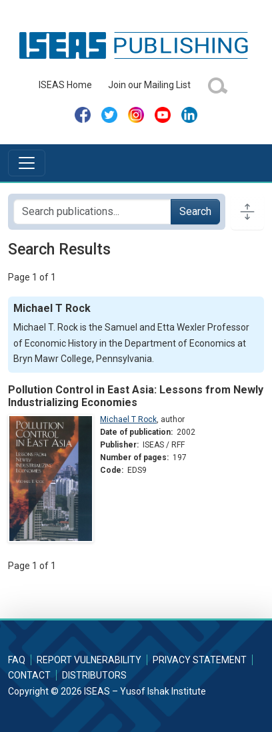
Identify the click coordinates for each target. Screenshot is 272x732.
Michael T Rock (128, 419)
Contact (29, 675)
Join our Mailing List (149, 84)
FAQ (16, 660)
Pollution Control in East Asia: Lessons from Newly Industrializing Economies (135, 396)
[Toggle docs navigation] (247, 212)
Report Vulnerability (89, 660)
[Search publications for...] (92, 211)
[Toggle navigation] (26, 163)
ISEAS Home (65, 84)
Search (195, 211)
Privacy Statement (200, 660)
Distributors (94, 675)
